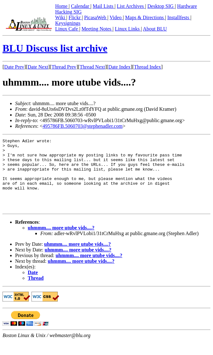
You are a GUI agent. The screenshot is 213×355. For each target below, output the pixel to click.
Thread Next (92, 67)
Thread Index (147, 67)
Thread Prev (63, 67)
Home (62, 6)
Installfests (178, 17)
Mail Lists (103, 6)
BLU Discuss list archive (55, 48)
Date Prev (14, 67)
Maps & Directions (145, 17)
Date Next (38, 67)
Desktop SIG (161, 6)
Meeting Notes (97, 28)
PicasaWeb (95, 17)
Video (116, 17)
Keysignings (67, 23)
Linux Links (128, 28)
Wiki (60, 17)
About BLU (155, 28)
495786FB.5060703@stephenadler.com (83, 126)
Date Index (119, 67)
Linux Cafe (67, 28)
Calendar (80, 6)
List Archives (131, 6)
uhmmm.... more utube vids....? (61, 242)
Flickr (75, 17)
